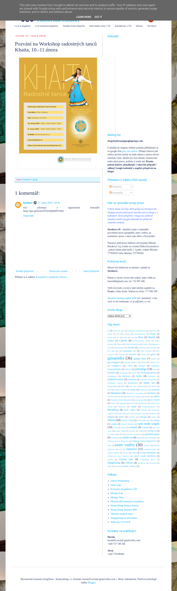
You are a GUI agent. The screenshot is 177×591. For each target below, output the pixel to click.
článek (119, 344)
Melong (120, 396)
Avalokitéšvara (140, 334)
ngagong (123, 403)
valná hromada (113, 453)
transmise (131, 449)
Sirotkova (151, 431)
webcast (129, 463)
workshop (141, 463)
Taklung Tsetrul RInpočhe (118, 441)
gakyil (153, 354)
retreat (111, 420)
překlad (111, 417)
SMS (121, 434)
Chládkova (116, 366)
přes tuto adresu (130, 151)
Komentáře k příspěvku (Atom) (51, 277)
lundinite (27, 203)
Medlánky (151, 393)
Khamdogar (112, 376)
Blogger (91, 582)
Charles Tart (154, 362)
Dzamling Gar (129, 351)
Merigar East (117, 493)
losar (109, 390)
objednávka (142, 403)
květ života (152, 386)
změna (117, 466)
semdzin (133, 427)
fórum (143, 354)
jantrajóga (141, 369)
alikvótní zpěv (118, 331)
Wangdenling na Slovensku (124, 518)
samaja (156, 420)
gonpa (153, 359)
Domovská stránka (58, 271)
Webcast (139, 26)
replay (153, 417)
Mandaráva (116, 393)
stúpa (139, 438)
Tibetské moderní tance (122, 514)
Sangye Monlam (127, 424)
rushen (139, 420)
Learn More (83, 17)
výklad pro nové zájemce (118, 456)
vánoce (125, 453)
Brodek (151, 337)
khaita (134, 373)
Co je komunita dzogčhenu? (46, 26)
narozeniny (138, 400)
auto (118, 334)
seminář (145, 427)
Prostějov (152, 413)
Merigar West (117, 497)
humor (143, 362)
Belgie (153, 334)
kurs (123, 386)
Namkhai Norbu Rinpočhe (74, 26)
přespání (132, 417)
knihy (139, 376)
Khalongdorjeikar (148, 372)
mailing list (144, 390)
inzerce (128, 369)
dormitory (142, 348)
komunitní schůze (115, 383)
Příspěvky (116, 186)
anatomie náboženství (136, 331)
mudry (147, 396)
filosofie (132, 354)
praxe (128, 413)
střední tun (127, 437)
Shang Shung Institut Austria (124, 505)
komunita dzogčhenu (148, 379)
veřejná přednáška (148, 452)
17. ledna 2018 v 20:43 (49, 203)
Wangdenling (114, 463)
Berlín (110, 337)
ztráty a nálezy (130, 466)
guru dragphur (114, 362)
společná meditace (134, 434)
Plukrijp (144, 410)
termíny (147, 445)
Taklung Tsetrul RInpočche (144, 441)
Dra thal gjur (113, 351)
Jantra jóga (116, 485)
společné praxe (152, 434)
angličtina (152, 331)
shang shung (120, 431)
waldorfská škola (147, 459)
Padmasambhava (148, 407)
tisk (120, 449)
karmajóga (123, 373)
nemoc (113, 403)
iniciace (141, 366)
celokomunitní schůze (141, 341)
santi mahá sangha (148, 423)
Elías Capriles (146, 351)
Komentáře (116, 192)
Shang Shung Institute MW (124, 509)
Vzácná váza (126, 459)
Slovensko (112, 434)
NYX (132, 403)
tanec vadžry (125, 445)
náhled (157, 396)
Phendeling (113, 410)
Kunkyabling (113, 386)
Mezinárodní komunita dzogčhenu (127, 501)
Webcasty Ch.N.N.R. (121, 522)
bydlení (111, 340)
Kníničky (152, 376)
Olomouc (121, 407)
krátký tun (149, 383)
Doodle (131, 347)
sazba (115, 427)
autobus (127, 334)
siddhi (141, 431)
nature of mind (152, 400)
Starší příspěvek (91, 271)
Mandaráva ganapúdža (135, 393)
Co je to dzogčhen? (23, 26)
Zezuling (152, 463)
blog (125, 337)
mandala (155, 389)
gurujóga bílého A (131, 362)
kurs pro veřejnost (136, 386)
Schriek (132, 431)
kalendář (111, 372)
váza (134, 452)
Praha (120, 413)
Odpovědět (28, 215)
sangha (114, 424)
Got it (98, 17)
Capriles (123, 340)
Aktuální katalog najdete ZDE (122, 298)
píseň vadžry (130, 410)
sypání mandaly (150, 438)
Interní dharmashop (120, 481)
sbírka (123, 427)
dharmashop (119, 348)
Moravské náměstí (134, 396)
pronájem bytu (139, 413)
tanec (110, 445)
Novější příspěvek (24, 271)
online (133, 406)
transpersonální (150, 449)
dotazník (153, 348)
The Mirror (152, 26)
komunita (132, 379)
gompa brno (140, 358)
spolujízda (115, 438)
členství (145, 344)
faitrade (122, 354)
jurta (155, 369)
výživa (110, 459)
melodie (111, 396)
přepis (121, 417)
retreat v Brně (127, 420)
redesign (143, 417)
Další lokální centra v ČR (99, 26)
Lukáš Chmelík (121, 390)
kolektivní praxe (115, 379)
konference (133, 383)
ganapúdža (116, 358)
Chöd (129, 366)
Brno (140, 337)
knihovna (126, 376)
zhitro (110, 466)
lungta (133, 389)
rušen (148, 420)
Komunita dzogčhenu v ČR (124, 489)
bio (118, 337)
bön (132, 337)
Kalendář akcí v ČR (123, 26)
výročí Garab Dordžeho (145, 456)
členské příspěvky (132, 344)
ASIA (110, 334)
